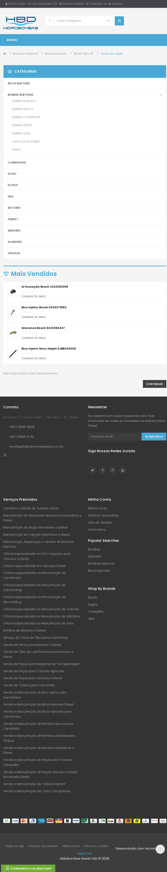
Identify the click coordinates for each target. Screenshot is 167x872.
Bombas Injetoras (25, 54)
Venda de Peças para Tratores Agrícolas (33, 671)
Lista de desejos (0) (42, 3)
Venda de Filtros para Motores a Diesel (32, 645)
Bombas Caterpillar (26, 117)
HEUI (10, 196)
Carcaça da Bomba (26, 141)
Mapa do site (14, 846)
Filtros (13, 185)
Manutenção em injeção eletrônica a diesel (36, 534)
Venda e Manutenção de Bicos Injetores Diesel (38, 704)
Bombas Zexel (21, 133)
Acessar (116, 3)
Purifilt (13, 219)
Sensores (14, 230)
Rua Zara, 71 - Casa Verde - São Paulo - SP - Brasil (40, 417)
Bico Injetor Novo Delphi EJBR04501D (49, 349)
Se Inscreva (154, 437)
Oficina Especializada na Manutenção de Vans (38, 623)
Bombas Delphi (22, 125)
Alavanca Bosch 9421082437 (43, 328)
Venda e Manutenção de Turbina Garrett (34, 784)
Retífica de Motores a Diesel (24, 630)
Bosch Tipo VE (83, 54)
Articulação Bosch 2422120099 (45, 287)
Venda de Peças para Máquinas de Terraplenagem (41, 664)
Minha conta (15, 3)
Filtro (12, 174)
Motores (14, 208)
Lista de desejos (100, 522)
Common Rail (17, 162)
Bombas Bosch (56, 54)
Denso (16, 149)
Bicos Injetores (19, 83)
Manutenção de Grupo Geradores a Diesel (35, 527)
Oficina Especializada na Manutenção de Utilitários (41, 616)
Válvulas (14, 253)
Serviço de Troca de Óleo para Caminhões (35, 637)
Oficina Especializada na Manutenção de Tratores (41, 609)
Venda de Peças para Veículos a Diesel (32, 678)
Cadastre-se (96, 3)
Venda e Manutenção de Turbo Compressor (36, 791)
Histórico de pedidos (103, 515)
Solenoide (15, 242)
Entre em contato (96, 846)
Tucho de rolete (111, 54)
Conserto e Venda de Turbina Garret (31, 508)
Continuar (154, 384)
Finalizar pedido (71, 3)
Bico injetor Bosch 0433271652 (44, 307)
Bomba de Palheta (24, 101)
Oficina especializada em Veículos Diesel (34, 566)
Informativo (97, 529)
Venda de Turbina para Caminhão (29, 685)
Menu (12, 40)
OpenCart (84, 853)
